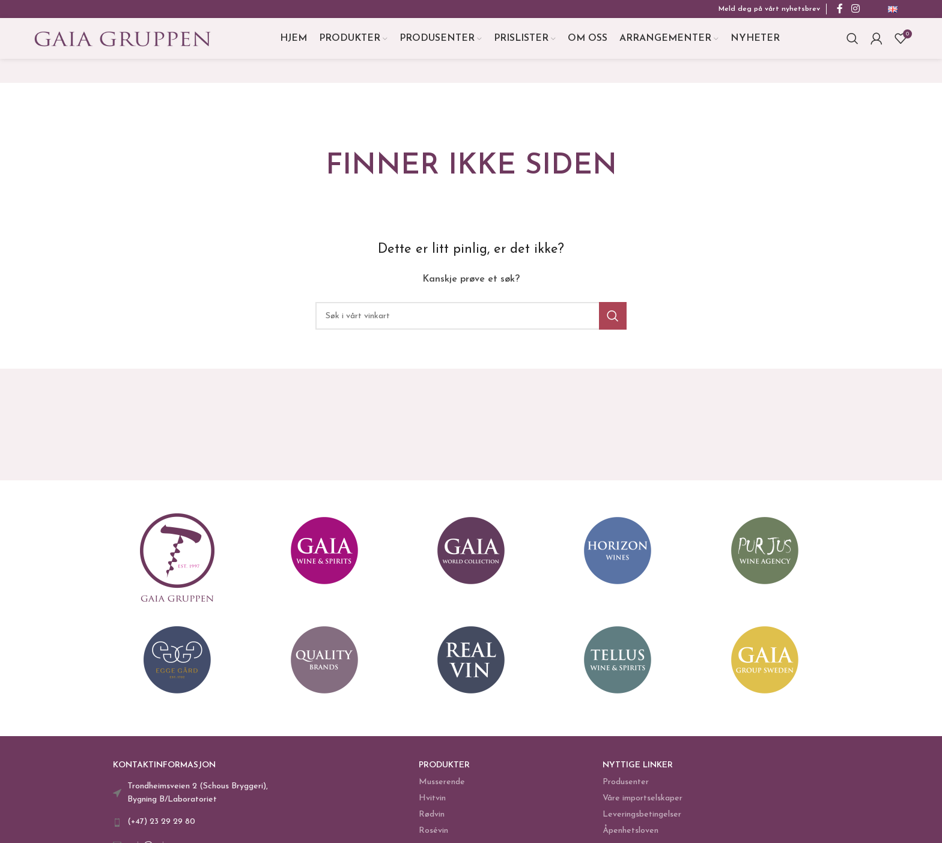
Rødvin (432, 821)
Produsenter (626, 788)
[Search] (852, 42)
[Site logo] (122, 41)
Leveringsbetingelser (642, 821)
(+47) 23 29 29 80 (161, 828)
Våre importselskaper (642, 804)
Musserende (442, 788)
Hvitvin (432, 804)
